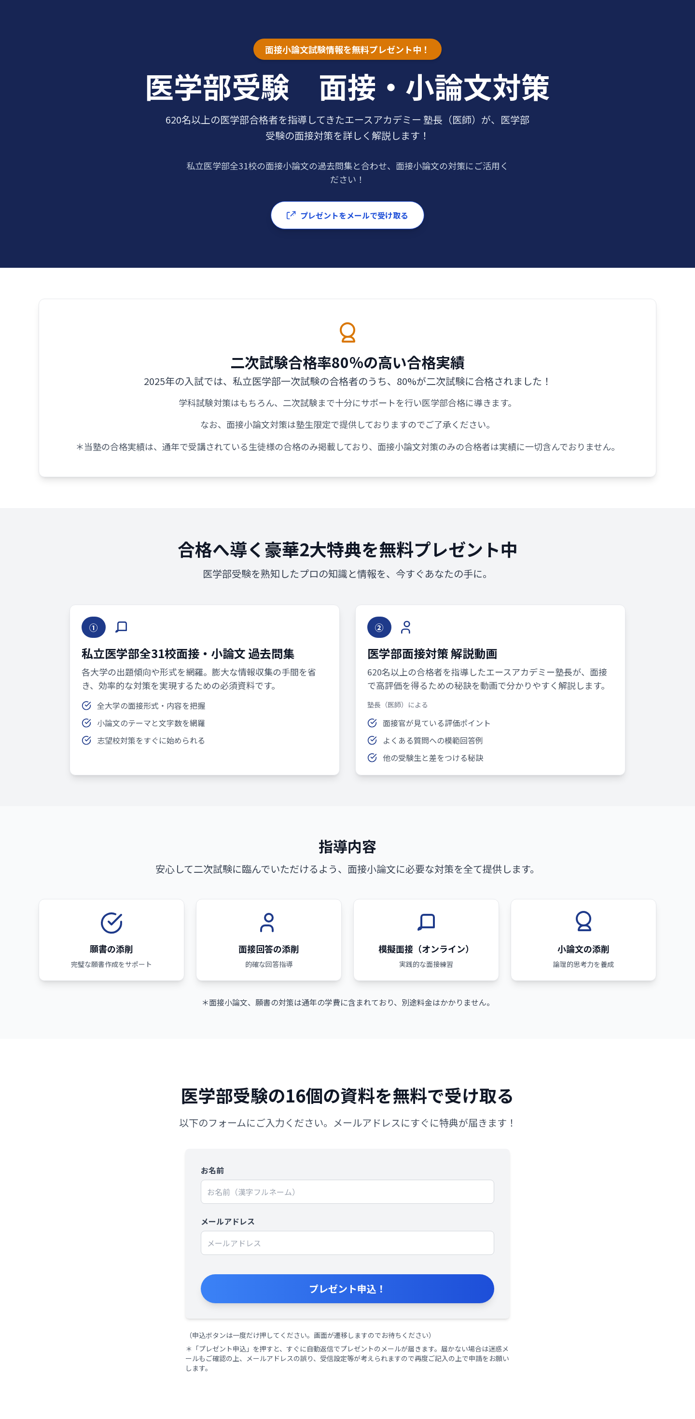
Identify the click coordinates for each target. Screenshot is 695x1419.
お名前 (212, 1170)
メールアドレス (228, 1221)
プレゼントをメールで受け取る (347, 215)
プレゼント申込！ (347, 1288)
